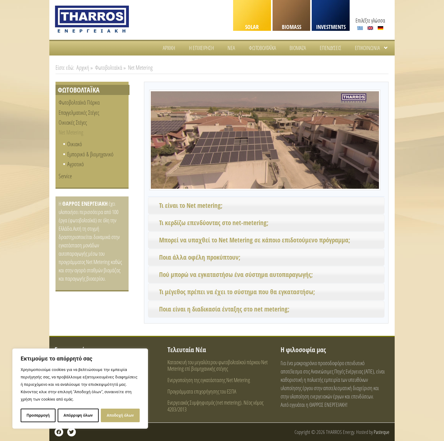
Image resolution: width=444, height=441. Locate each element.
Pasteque (381, 431)
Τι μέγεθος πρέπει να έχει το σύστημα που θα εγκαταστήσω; (237, 291)
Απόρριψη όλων (78, 415)
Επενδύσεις (330, 48)
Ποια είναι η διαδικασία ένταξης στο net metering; (224, 309)
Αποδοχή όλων (120, 415)
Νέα (231, 48)
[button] (266, 205)
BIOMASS (291, 27)
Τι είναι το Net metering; (191, 205)
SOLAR (252, 27)
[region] (80, 389)
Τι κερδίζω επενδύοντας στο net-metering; (214, 222)
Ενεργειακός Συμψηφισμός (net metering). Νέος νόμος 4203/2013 (215, 406)
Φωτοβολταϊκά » (110, 68)
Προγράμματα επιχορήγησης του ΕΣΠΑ (201, 391)
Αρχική (169, 48)
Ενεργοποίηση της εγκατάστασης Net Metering (208, 380)
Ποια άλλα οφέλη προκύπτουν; (199, 257)
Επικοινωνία (371, 48)
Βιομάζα (298, 48)
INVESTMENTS (331, 27)
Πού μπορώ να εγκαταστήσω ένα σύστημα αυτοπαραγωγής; (236, 274)
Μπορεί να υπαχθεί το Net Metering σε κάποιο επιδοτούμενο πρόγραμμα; (254, 240)
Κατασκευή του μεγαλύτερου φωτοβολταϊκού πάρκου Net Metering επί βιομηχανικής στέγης (217, 365)
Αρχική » (84, 68)
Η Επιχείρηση (201, 48)
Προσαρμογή (38, 415)
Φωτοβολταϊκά (262, 48)
